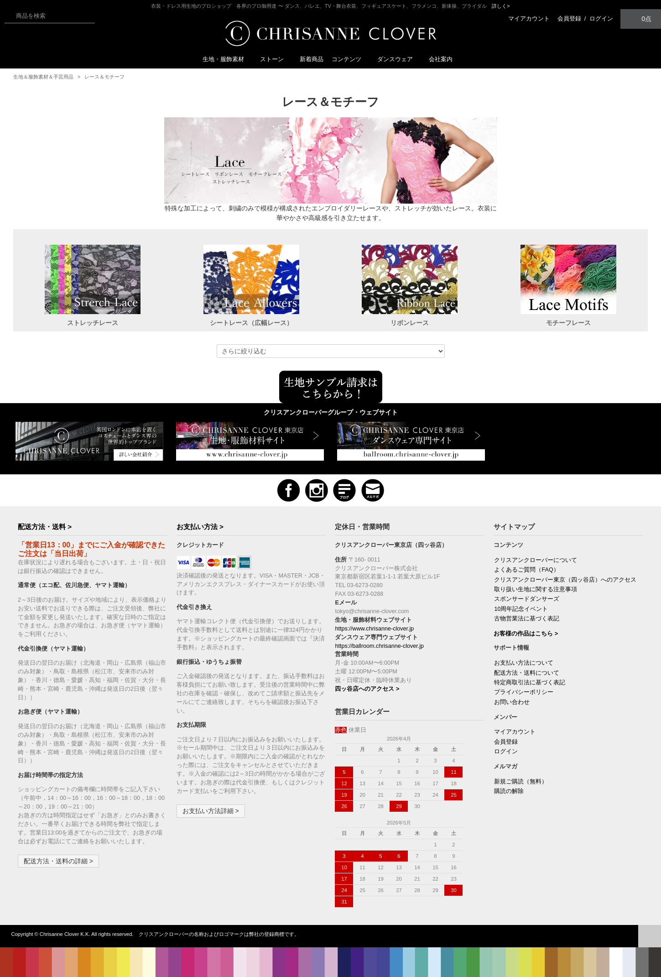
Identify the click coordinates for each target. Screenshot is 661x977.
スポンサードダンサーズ (526, 599)
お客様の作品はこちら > (526, 633)
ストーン (275, 59)
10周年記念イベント (521, 609)
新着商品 (311, 59)
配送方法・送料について (526, 673)
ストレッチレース (92, 322)
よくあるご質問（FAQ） (526, 570)
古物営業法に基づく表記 (526, 618)
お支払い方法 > (200, 527)
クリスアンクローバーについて (535, 560)
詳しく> (501, 6)
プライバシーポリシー (523, 692)
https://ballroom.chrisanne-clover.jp (379, 646)
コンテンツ (350, 59)
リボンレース (409, 322)
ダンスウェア (398, 59)
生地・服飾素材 (227, 59)
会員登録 (569, 18)
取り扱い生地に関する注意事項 (535, 589)
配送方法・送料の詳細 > (58, 861)
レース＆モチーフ (104, 76)
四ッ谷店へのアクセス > (367, 689)
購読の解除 (509, 791)
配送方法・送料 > (45, 527)
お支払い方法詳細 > (210, 810)
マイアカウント (529, 18)
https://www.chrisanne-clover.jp (374, 628)
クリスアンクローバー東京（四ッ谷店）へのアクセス (565, 580)
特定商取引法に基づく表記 (529, 682)
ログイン (601, 18)
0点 (640, 18)
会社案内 (441, 59)
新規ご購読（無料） (520, 781)
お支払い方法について (523, 663)
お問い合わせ (512, 702)
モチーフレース (568, 322)
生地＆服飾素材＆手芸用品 (43, 76)
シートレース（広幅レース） (251, 322)
